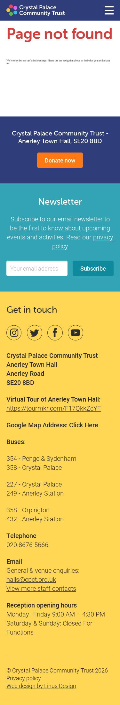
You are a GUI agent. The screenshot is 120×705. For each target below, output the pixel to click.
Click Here (83, 425)
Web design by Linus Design (41, 686)
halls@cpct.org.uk (31, 579)
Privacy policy (23, 678)
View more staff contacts (41, 588)
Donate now (60, 160)
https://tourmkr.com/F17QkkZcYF (53, 408)
